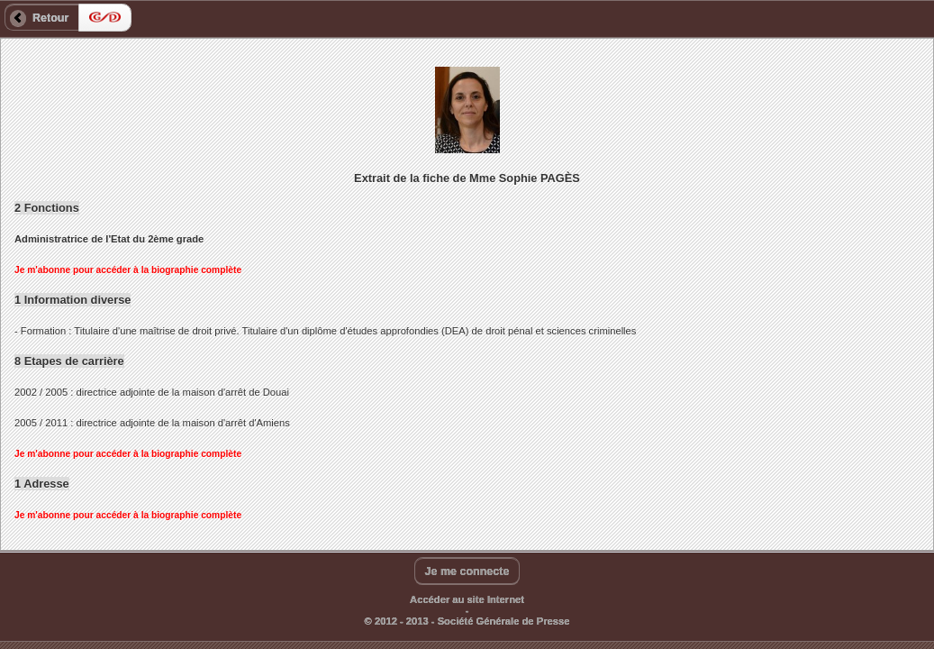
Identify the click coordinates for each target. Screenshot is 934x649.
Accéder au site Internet (467, 599)
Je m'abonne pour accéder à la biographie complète (127, 270)
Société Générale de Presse (504, 621)
